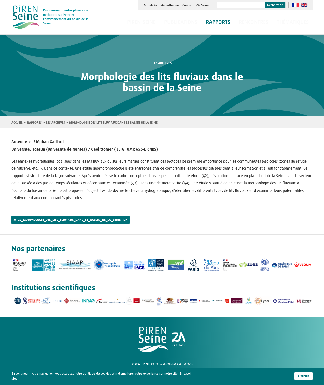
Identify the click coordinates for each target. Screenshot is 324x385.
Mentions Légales (170, 363)
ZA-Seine (202, 5)
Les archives (55, 122)
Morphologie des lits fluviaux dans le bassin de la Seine (113, 122)
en (304, 5)
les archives (162, 63)
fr (295, 5)
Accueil (17, 122)
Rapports (34, 122)
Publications (198, 22)
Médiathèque (169, 5)
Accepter (303, 376)
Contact (187, 5)
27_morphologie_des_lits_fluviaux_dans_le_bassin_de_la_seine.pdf (72, 219)
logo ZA (178, 339)
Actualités (150, 5)
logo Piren (153, 339)
